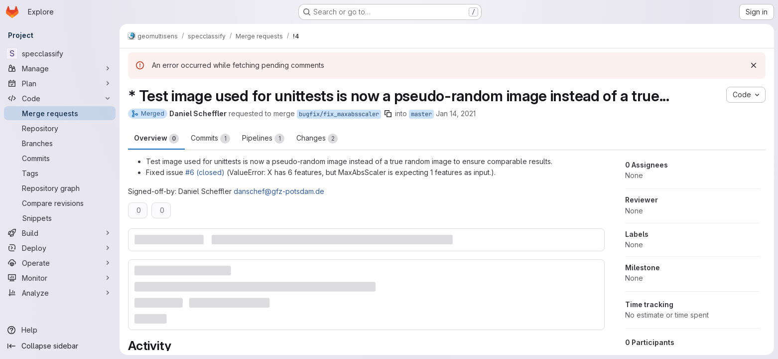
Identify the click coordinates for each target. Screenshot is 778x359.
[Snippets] (60, 218)
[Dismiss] (754, 65)
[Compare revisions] (60, 203)
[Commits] (60, 158)
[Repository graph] (60, 188)
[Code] (60, 98)
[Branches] (60, 143)
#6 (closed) (205, 172)
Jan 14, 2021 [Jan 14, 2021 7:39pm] (456, 113)
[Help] (60, 330)
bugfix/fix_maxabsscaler (339, 114)
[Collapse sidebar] (60, 346)
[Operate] (60, 263)
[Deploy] (60, 248)
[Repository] (60, 128)
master (421, 114)
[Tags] (60, 173)
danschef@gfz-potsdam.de (279, 191)
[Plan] (60, 83)
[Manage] (60, 68)
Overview (156, 139)
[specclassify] (60, 53)
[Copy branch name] (388, 114)
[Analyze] (60, 293)
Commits (210, 139)
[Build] (60, 233)
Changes (317, 139)
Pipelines (263, 139)
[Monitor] (60, 278)
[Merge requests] (60, 113)
